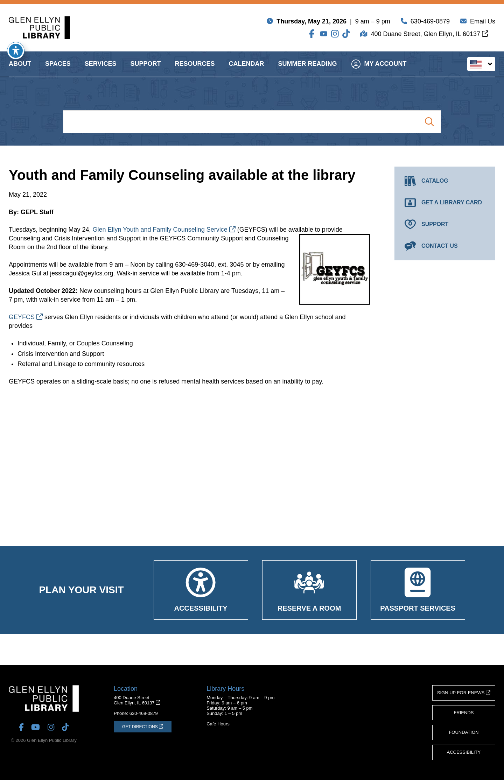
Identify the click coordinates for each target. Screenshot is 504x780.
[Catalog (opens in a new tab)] (445, 181)
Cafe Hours (218, 723)
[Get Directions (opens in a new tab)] (143, 726)
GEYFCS (26, 317)
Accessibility (464, 752)
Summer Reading (307, 69)
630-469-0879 (430, 22)
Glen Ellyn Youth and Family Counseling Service (163, 229)
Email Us (482, 22)
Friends (464, 712)
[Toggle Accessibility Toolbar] (15, 50)
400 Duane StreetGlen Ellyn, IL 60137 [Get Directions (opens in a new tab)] (137, 700)
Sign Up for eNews (463, 692)
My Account (378, 70)
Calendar (246, 69)
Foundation (463, 732)
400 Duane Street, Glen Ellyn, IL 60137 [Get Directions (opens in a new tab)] (429, 35)
